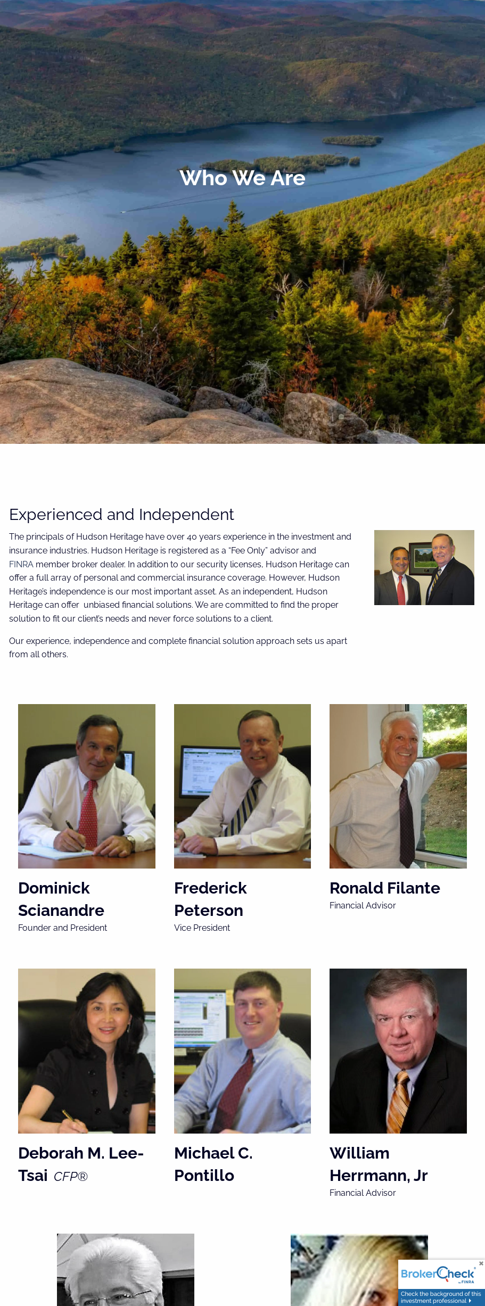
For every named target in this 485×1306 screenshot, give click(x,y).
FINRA (21, 564)
